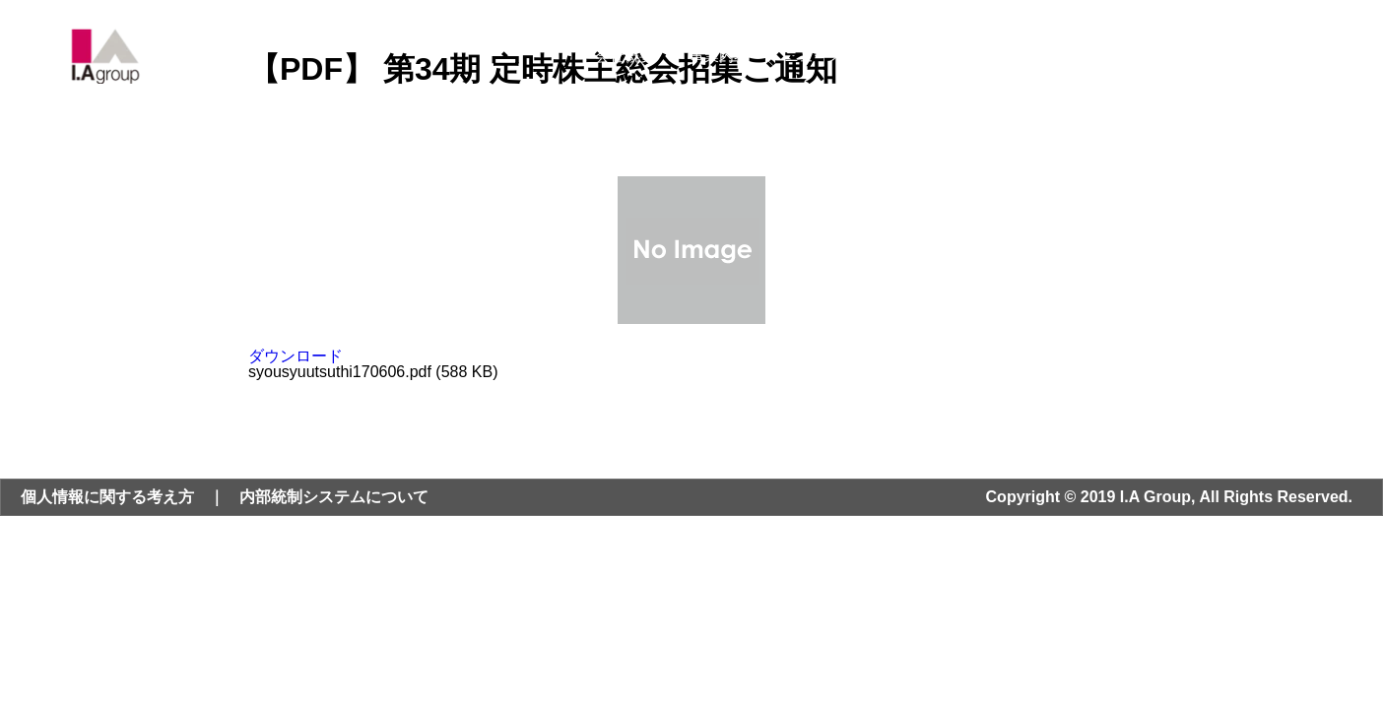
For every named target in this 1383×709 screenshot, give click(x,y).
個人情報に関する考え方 (107, 496)
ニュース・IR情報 (843, 55)
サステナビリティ (997, 55)
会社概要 (624, 55)
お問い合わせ (1230, 55)
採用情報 (1121, 55)
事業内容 (719, 55)
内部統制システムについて (333, 496)
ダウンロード (295, 356)
